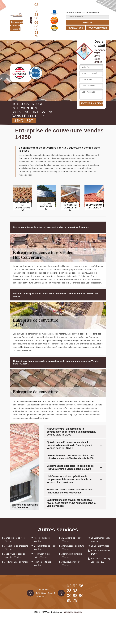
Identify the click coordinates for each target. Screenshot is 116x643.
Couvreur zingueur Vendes (71, 563)
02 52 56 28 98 (36, 11)
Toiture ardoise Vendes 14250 (101, 552)
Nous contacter (97, 28)
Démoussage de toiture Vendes (73, 547)
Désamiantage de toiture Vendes (45, 547)
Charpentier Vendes (100, 546)
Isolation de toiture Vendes (42, 563)
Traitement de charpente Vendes (17, 547)
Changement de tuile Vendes (15, 539)
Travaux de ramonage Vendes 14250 (101, 560)
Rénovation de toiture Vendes (72, 555)
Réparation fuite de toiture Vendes (43, 555)
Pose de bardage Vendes (42, 539)
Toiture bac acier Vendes (17, 562)
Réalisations (75, 28)
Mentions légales (73, 612)
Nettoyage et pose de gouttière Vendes (15, 555)
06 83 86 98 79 (36, 29)
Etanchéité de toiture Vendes (72, 539)
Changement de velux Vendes (101, 539)
